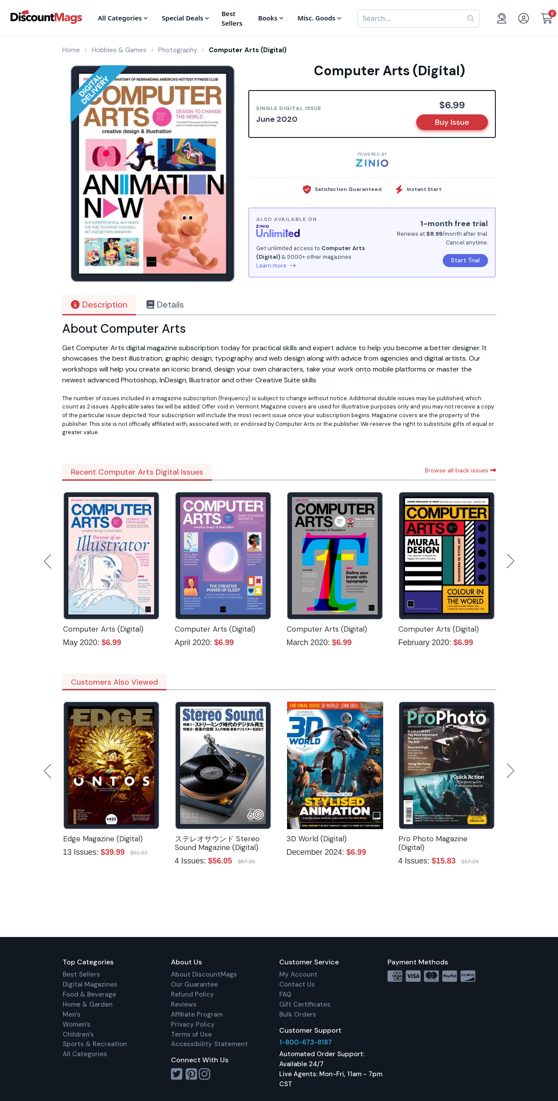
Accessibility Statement (209, 1044)
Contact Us (297, 984)
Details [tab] (165, 304)
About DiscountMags (204, 974)
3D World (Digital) (317, 838)
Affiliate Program (197, 1014)
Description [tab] (99, 304)
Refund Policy (192, 994)
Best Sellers (81, 974)
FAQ (285, 994)
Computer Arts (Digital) (103, 629)
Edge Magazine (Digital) (103, 838)
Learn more (276, 265)
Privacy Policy (193, 1024)
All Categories (85, 1054)
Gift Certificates (305, 1004)
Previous (48, 561)
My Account (298, 974)
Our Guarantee (194, 984)
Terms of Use (191, 1034)
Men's (71, 1014)
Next (510, 561)
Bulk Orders (297, 1014)
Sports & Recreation (95, 1044)
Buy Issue (452, 122)
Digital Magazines (90, 984)
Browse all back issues (460, 470)
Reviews (184, 1004)
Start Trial (465, 260)
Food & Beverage (89, 994)
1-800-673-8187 (305, 1042)
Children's (78, 1034)
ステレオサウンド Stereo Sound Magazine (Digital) (217, 843)
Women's (76, 1024)
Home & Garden (88, 1004)
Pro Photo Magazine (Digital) (433, 843)
